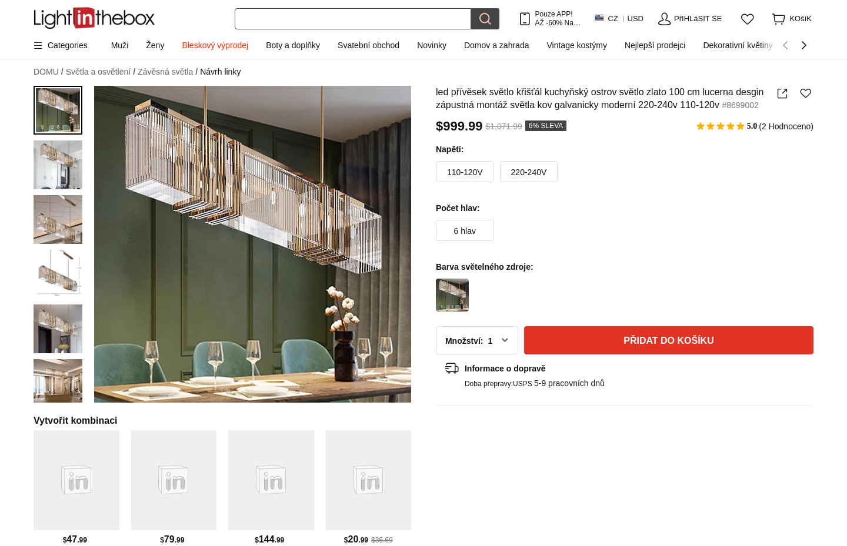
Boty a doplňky (293, 45)
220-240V (529, 172)
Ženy (155, 45)
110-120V (465, 172)
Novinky (431, 45)
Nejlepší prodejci (655, 45)
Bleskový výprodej (215, 45)
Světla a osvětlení (100, 72)
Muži (120, 45)
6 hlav (465, 231)
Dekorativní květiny (737, 45)
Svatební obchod (368, 45)
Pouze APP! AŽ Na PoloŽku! (554, 18)
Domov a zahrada (496, 45)
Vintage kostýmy (576, 45)
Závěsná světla (168, 72)
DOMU (49, 72)
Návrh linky (220, 71)
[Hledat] (353, 18)
